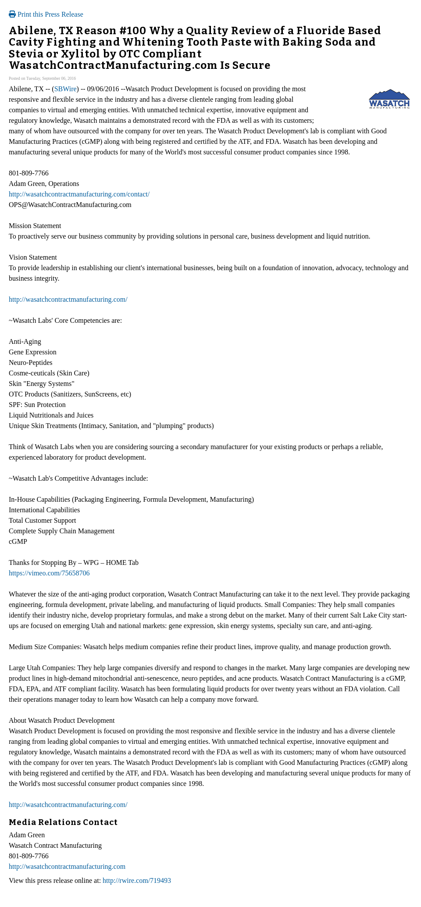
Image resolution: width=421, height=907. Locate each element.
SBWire (65, 89)
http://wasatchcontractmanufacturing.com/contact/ (79, 194)
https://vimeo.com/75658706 (49, 573)
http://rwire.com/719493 (137, 880)
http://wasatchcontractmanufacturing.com (67, 866)
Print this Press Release (46, 14)
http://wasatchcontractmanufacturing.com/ (68, 299)
